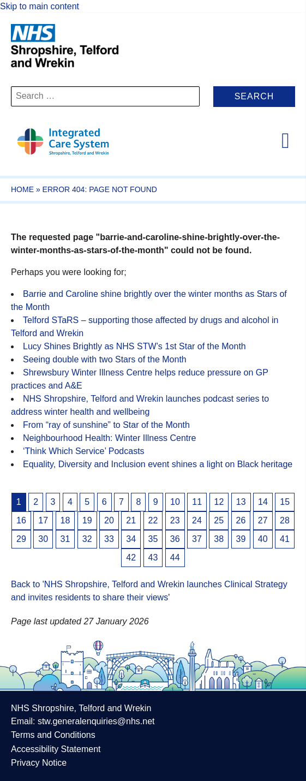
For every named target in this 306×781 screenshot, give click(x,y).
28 (285, 520)
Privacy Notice (39, 762)
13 (241, 501)
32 (87, 539)
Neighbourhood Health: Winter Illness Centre (109, 438)
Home (22, 189)
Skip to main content (39, 6)
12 (219, 501)
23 (175, 520)
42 (131, 557)
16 (21, 520)
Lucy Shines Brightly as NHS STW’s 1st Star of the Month (134, 346)
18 (65, 520)
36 (175, 539)
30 (43, 539)
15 (285, 501)
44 (175, 557)
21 (131, 520)
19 (87, 520)
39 (241, 539)
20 (109, 520)
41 (285, 539)
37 (197, 539)
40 (263, 539)
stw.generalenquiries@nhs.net (96, 721)
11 (197, 501)
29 (21, 539)
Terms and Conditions (53, 735)
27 (263, 520)
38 (219, 539)
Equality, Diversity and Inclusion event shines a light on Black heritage (157, 464)
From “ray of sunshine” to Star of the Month (106, 425)
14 (263, 501)
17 (43, 520)
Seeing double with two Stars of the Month (105, 359)
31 (65, 539)
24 (197, 520)
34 (131, 539)
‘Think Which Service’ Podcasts (84, 451)
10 (175, 501)
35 (153, 539)
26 (241, 520)
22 (153, 520)
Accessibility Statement (56, 749)
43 (153, 557)
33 (109, 539)
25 (219, 520)
